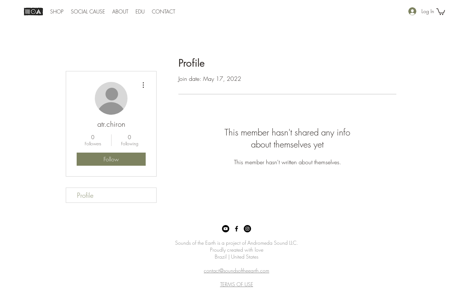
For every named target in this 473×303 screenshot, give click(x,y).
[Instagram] (247, 228)
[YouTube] (225, 228)
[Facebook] (236, 228)
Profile (85, 195)
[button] (57, 11)
